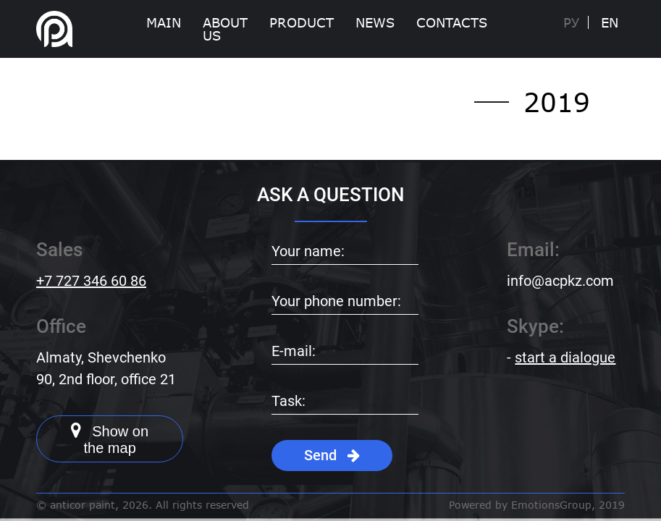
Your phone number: (336, 301)
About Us (225, 28)
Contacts (451, 22)
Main (163, 22)
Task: (288, 401)
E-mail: (293, 351)
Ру (571, 22)
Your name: (308, 251)
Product (301, 22)
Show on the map (109, 438)
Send (332, 455)
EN (609, 22)
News (375, 22)
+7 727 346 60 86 (91, 280)
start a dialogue (565, 357)
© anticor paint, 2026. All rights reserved (142, 505)
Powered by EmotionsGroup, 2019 (537, 505)
